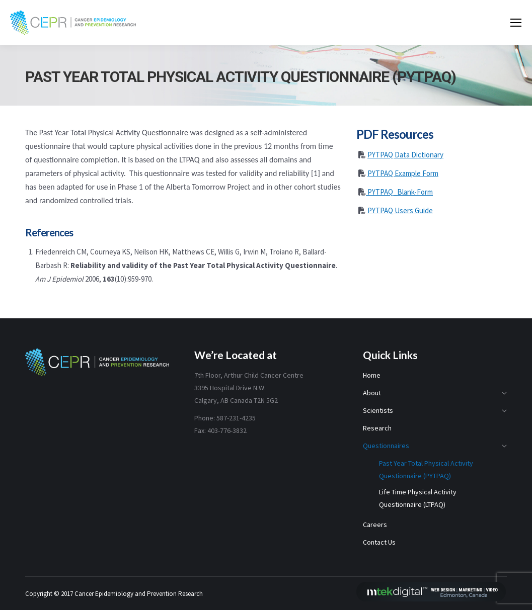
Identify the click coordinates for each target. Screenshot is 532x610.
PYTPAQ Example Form (402, 173)
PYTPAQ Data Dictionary (405, 154)
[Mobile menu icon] (516, 23)
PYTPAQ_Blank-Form (399, 192)
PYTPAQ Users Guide (400, 210)
